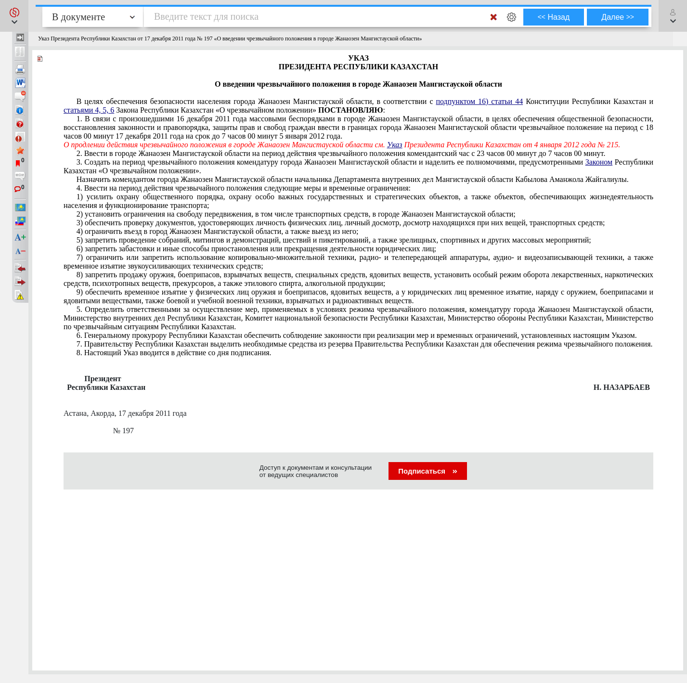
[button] (14, 16)
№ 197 (105, 430)
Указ (394, 145)
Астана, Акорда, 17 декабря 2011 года (125, 413)
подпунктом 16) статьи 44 (479, 101)
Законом (598, 162)
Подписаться (427, 471)
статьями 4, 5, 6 (89, 110)
